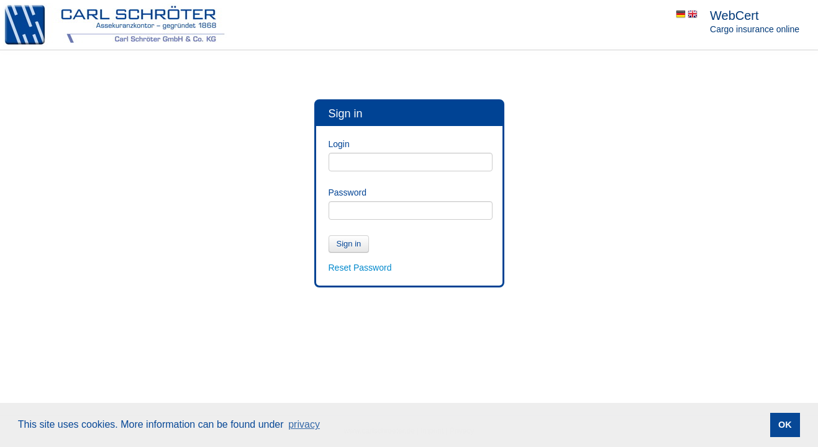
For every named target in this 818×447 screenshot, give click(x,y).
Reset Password (360, 268)
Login (339, 144)
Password (347, 192)
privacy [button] (304, 424)
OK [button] (785, 425)
